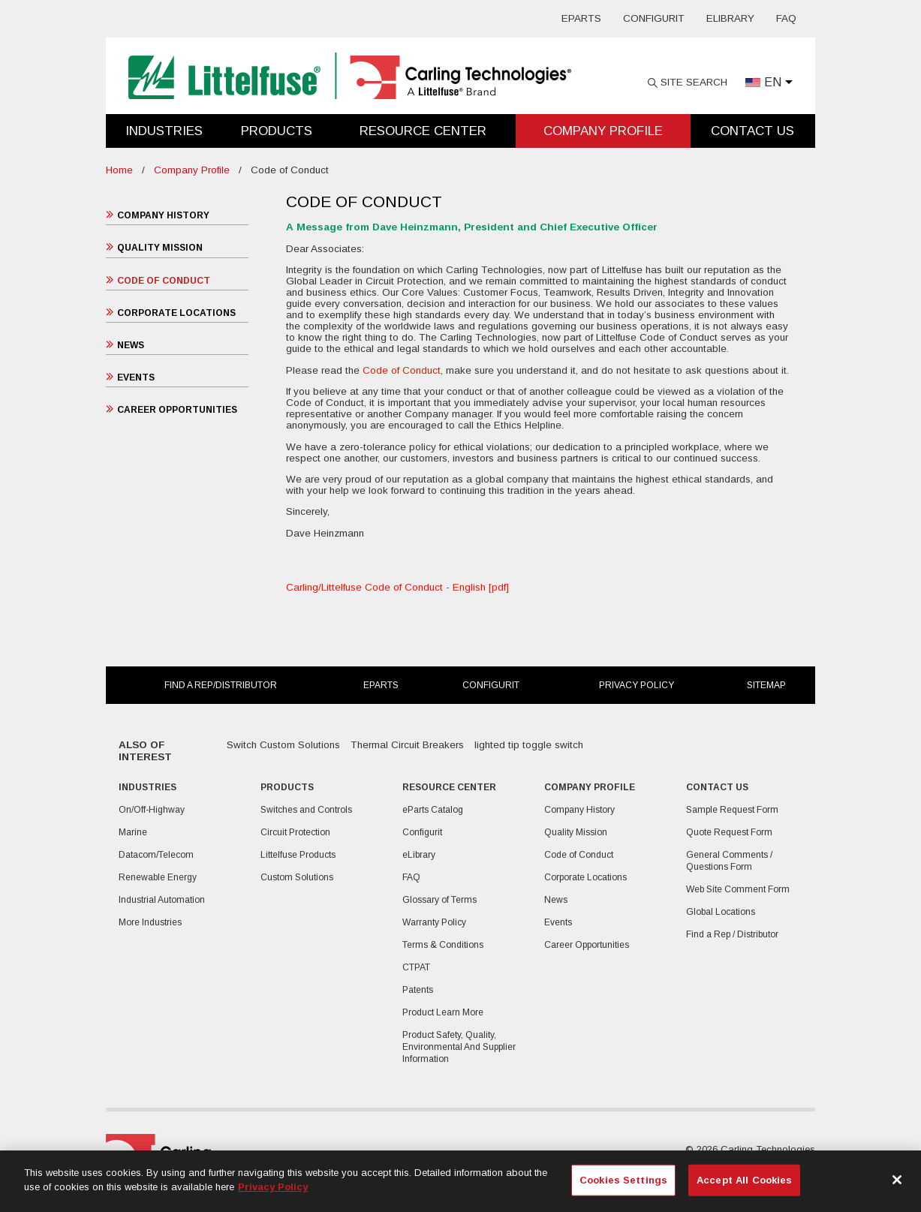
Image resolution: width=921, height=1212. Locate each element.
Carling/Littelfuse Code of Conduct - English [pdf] (397, 587)
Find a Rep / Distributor (732, 934)
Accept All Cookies (744, 1180)
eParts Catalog (432, 809)
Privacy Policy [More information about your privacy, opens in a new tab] (273, 1186)
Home (119, 170)
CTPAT (416, 967)
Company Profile (603, 131)
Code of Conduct (163, 280)
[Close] (896, 1179)
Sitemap (766, 685)
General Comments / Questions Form (729, 861)
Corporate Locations (176, 313)
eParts (581, 18)
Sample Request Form (732, 809)
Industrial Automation (162, 900)
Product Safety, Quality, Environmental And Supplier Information (459, 1047)
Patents (417, 990)
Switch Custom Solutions (283, 744)
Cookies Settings (623, 1180)
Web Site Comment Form (738, 889)
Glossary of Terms (439, 900)
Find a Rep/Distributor (220, 685)
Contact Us (752, 131)
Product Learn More (442, 1012)
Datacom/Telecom (156, 855)
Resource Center (423, 131)
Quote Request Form (729, 832)
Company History (163, 215)
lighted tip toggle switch (528, 744)
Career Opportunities (177, 410)
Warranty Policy (434, 922)
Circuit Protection (295, 832)
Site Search (694, 82)
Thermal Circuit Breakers (407, 744)
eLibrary (730, 18)
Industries (164, 131)
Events (136, 377)
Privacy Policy (636, 685)
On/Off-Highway (152, 809)
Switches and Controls (306, 809)
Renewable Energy (158, 877)
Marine (133, 832)
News (130, 345)
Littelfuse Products (298, 855)
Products (276, 131)
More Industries (150, 922)
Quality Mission (160, 247)
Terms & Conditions (442, 945)
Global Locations (720, 912)
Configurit (654, 18)
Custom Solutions (296, 877)
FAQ (786, 18)
